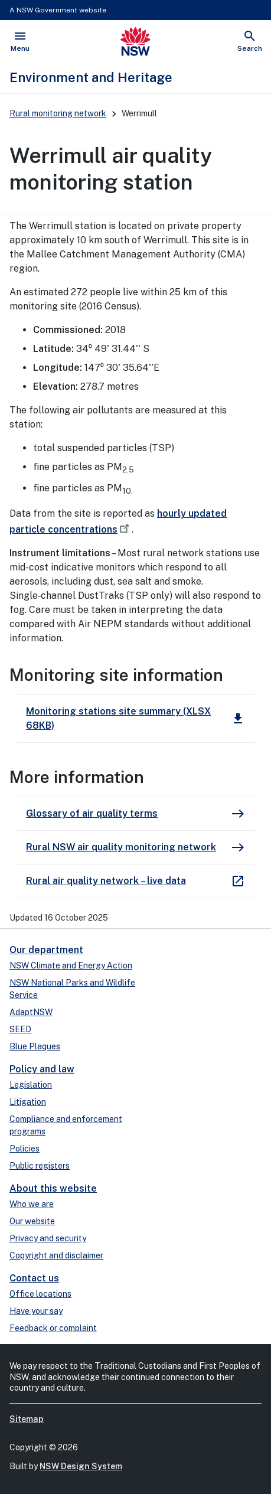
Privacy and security (47, 1238)
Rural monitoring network (57, 113)
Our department (46, 949)
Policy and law (41, 1069)
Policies (24, 1148)
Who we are (31, 1204)
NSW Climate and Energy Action (70, 965)
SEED (20, 1029)
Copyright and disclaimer (56, 1255)
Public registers (39, 1165)
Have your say (36, 1311)
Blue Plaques (34, 1046)
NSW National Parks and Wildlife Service (72, 989)
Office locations (40, 1294)
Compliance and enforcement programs (65, 1125)
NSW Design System (81, 1466)
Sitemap (26, 1419)
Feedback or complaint (53, 1328)
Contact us (34, 1278)
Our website (32, 1221)
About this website (53, 1188)
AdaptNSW (31, 1012)
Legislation (30, 1084)
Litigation (27, 1102)
